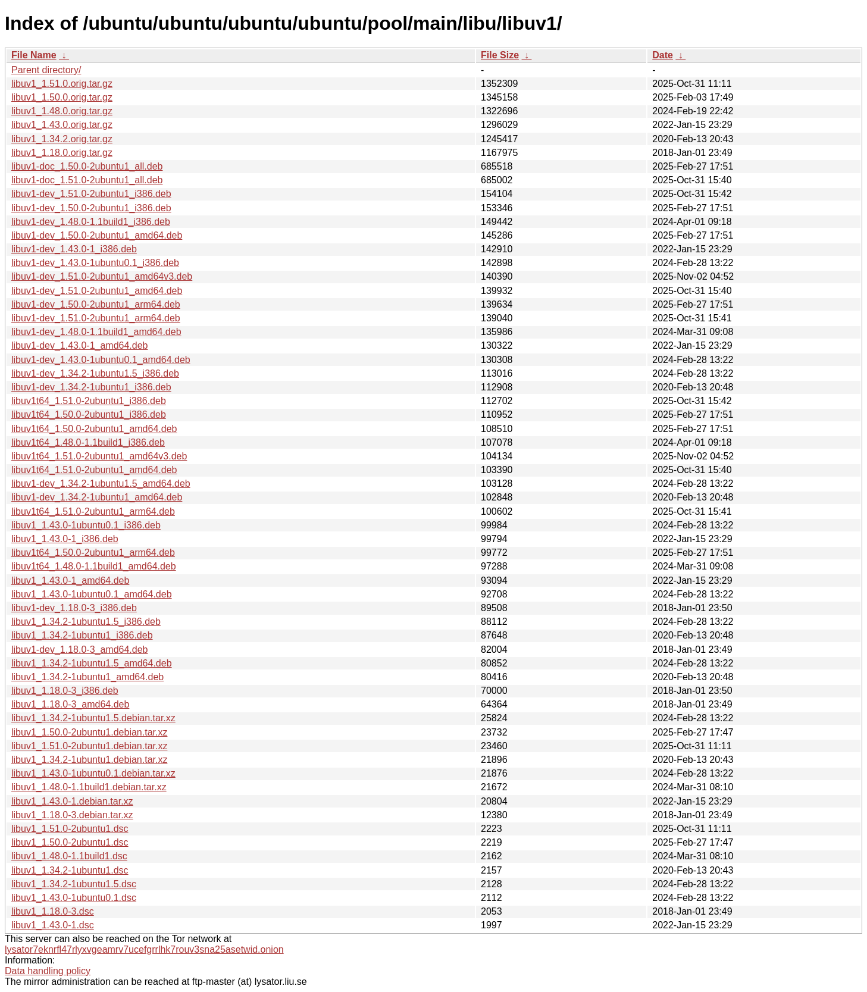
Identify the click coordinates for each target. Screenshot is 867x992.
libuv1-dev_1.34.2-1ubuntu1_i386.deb (91, 387)
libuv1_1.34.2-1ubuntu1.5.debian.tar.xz (93, 718)
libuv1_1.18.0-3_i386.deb (64, 691)
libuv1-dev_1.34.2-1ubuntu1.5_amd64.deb (100, 483)
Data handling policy (47, 971)
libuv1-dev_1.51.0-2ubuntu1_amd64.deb (96, 291)
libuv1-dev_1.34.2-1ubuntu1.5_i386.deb (95, 373)
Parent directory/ (46, 70)
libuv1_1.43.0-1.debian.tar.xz (72, 801)
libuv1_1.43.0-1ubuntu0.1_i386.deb (86, 525)
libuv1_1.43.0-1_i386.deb (64, 539)
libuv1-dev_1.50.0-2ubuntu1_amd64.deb (96, 235)
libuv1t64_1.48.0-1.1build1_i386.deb (88, 442)
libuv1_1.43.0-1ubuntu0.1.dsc (73, 898)
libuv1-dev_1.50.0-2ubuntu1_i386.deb (91, 208)
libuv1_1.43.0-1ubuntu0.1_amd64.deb (91, 594)
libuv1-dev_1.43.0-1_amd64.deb (79, 345)
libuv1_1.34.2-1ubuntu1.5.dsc (73, 884)
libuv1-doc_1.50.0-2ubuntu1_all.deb (86, 166)
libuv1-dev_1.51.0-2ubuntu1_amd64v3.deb (101, 276)
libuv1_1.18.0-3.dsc (52, 911)
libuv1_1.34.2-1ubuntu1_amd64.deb (87, 677)
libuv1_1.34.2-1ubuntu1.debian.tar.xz (89, 760)
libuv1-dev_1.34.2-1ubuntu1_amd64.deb (96, 497)
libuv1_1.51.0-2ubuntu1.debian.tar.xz (89, 746)
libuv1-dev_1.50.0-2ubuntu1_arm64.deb (95, 304)
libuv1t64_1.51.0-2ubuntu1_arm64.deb (93, 511)
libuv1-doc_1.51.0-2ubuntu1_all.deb (86, 180)
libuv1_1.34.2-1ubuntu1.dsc (70, 870)
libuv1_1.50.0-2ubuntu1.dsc (70, 842)
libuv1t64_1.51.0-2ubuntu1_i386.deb (88, 401)
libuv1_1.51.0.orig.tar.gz (61, 84)
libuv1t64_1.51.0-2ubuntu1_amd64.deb (94, 470)
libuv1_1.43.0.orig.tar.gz (61, 125)
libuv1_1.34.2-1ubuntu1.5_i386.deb (86, 622)
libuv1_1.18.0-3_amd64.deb (70, 704)
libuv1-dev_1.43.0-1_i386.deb (74, 249)
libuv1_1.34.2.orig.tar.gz (61, 139)
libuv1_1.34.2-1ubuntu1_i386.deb (82, 635)
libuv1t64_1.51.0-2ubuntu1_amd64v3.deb (99, 456)
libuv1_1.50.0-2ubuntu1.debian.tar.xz (89, 732)
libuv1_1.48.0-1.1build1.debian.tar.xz (89, 787)
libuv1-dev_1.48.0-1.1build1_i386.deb (90, 222)
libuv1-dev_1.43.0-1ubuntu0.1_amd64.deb (100, 360)
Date (662, 55)
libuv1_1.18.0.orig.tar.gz (61, 153)
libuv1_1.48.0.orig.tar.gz (61, 111)
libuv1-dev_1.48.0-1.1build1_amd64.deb (96, 332)
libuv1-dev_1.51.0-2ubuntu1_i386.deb (91, 194)
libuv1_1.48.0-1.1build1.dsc (69, 856)
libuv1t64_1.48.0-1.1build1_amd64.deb (93, 566)
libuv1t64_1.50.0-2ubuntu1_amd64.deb (94, 429)
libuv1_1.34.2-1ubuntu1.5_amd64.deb (91, 663)
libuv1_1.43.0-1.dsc (52, 925)
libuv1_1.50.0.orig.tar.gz (61, 97)
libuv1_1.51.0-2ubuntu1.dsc (70, 829)
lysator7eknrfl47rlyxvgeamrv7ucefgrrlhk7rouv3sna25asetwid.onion (144, 949)
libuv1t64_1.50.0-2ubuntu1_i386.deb (88, 414)
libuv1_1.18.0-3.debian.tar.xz (72, 815)
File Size (500, 55)
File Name (34, 55)
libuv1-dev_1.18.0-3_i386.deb (74, 608)
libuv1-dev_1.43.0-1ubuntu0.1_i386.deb (95, 263)
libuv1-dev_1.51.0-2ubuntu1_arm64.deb (95, 318)
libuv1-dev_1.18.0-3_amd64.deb (79, 649)
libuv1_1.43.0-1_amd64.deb (70, 580)
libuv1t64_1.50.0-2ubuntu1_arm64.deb (93, 552)
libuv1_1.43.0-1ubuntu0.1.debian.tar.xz (93, 773)
